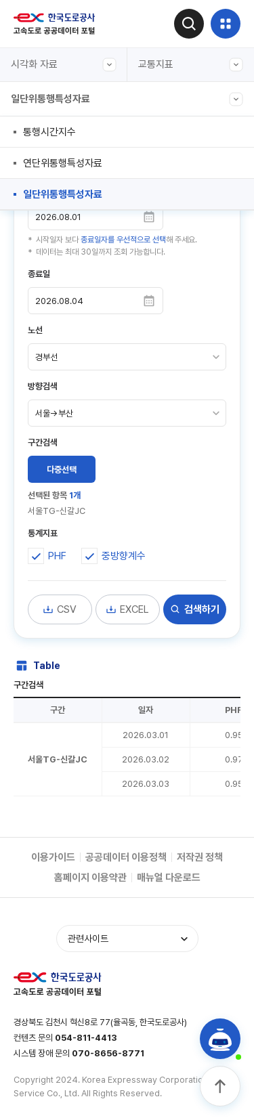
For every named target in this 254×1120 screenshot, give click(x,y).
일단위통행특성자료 (127, 99)
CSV (60, 609)
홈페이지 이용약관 (90, 877)
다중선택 (62, 470)
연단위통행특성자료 (62, 163)
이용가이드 (53, 857)
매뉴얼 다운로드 (168, 877)
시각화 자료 (64, 65)
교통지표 (191, 65)
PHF (57, 556)
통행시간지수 (49, 132)
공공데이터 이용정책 (126, 857)
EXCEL (127, 609)
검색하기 (194, 609)
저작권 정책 (200, 857)
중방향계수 (124, 556)
